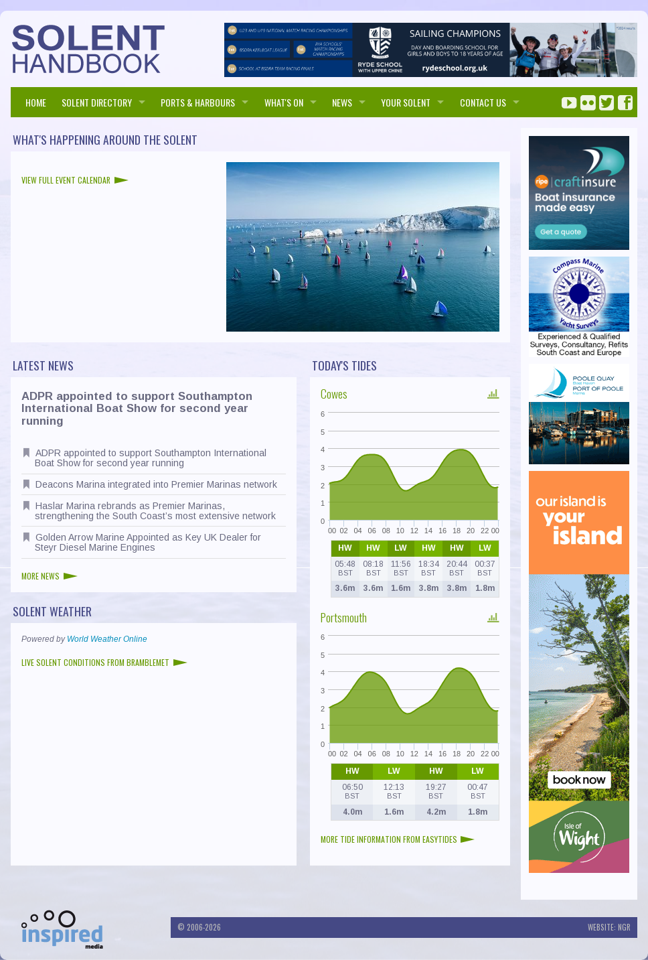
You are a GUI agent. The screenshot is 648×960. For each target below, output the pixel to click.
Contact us (483, 102)
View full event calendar (75, 180)
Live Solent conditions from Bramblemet (104, 662)
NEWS (342, 102)
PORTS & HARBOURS (198, 102)
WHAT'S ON (283, 102)
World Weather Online (107, 639)
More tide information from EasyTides (398, 839)
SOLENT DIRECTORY (97, 102)
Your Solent (405, 102)
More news (49, 575)
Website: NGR (609, 927)
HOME (35, 102)
